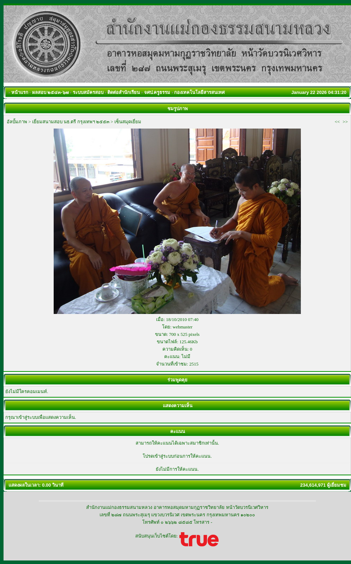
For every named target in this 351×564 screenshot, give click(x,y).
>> (345, 121)
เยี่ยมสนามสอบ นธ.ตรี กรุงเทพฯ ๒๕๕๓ (70, 121)
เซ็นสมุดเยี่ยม (127, 121)
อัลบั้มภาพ (17, 121)
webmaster (182, 327)
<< (337, 121)
